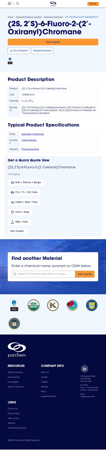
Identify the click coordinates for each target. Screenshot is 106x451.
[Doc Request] (19, 50)
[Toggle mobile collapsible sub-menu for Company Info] (57, 366)
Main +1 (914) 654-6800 (89, 388)
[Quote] (92, 4)
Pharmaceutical (30, 149)
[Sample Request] (42, 50)
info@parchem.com (87, 396)
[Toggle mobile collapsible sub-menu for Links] (24, 403)
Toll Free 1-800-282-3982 (89, 390)
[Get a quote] (53, 42)
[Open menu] (10, 3)
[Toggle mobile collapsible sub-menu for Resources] (24, 366)
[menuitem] (15, 372)
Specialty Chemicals (33, 134)
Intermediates (29, 140)
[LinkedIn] (84, 369)
